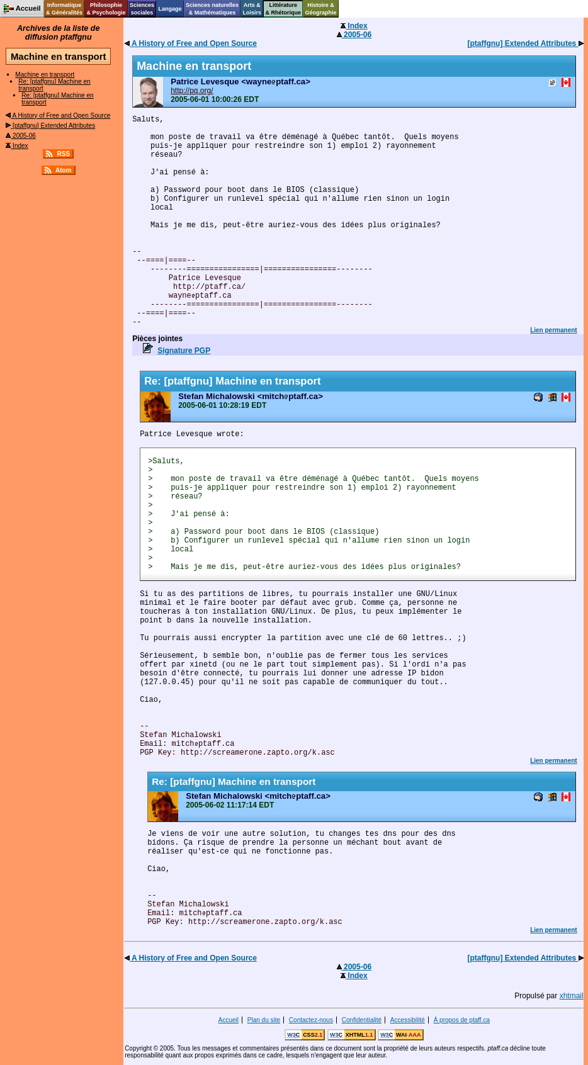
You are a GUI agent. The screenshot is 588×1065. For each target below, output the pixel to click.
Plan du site (263, 1020)
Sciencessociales (142, 9)
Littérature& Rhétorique (284, 9)
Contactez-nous (311, 1020)
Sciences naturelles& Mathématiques (212, 9)
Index (17, 145)
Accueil (228, 1020)
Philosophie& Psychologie (105, 9)
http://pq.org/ (192, 90)
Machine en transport (44, 74)
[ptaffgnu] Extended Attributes (50, 125)
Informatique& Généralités (64, 9)
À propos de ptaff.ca (462, 1020)
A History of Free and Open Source (58, 115)
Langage (169, 9)
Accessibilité (407, 1020)
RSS (63, 153)
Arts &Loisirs (252, 9)
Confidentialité (362, 1020)
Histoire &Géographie (321, 9)
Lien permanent (553, 330)
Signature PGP (183, 350)
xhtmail (572, 995)
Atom (63, 170)
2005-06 (20, 135)
